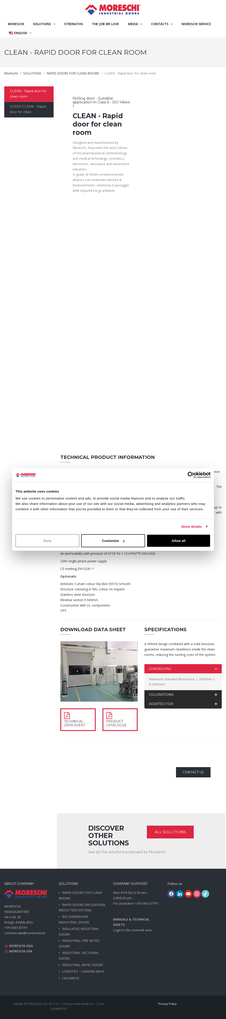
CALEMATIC (71, 978)
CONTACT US (193, 772)
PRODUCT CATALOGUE (116, 723)
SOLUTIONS (42, 24)
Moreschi (16, 24)
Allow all (178, 541)
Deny (47, 541)
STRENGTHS (73, 24)
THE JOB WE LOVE (105, 24)
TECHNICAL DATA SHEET (74, 723)
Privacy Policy (167, 1004)
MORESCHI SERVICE (196, 24)
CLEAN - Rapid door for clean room (28, 93)
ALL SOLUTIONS (170, 832)
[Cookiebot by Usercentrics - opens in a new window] (191, 474)
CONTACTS (159, 24)
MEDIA (133, 24)
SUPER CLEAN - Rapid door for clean (28, 109)
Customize (113, 541)
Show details (191, 526)
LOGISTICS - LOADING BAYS (83, 971)
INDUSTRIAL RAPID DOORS (82, 965)
